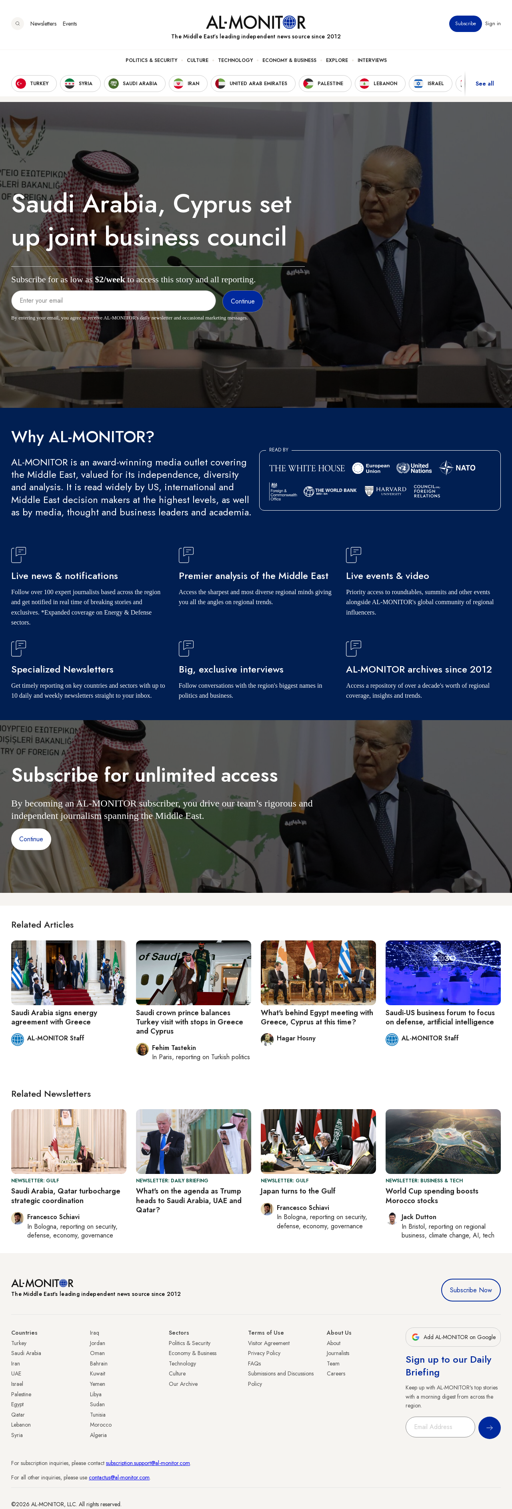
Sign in (493, 23)
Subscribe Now (471, 1290)
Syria (17, 1435)
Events (70, 24)
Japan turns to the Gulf (298, 1191)
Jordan (97, 1343)
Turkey (18, 1343)
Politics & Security (151, 60)
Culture (197, 60)
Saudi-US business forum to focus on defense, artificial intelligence (440, 1017)
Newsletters (43, 24)
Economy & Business (289, 60)
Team (333, 1363)
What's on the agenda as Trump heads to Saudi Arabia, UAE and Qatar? (189, 1200)
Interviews (372, 60)
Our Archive (183, 1384)
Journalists (338, 1353)
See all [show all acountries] (485, 84)
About (333, 1343)
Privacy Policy (264, 1353)
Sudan (97, 1404)
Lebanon (21, 1425)
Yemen (97, 1384)
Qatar (18, 1415)
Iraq (94, 1333)
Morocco (101, 1425)
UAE (16, 1373)
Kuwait (97, 1373)
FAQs (254, 1363)
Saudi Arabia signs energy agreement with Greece (54, 1017)
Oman (97, 1353)
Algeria (98, 1435)
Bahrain (99, 1363)
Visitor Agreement (269, 1343)
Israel (17, 1384)
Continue (31, 839)
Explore (337, 60)
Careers (336, 1373)
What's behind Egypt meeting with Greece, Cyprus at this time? (317, 1017)
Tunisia (98, 1415)
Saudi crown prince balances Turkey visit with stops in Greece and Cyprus (189, 1022)
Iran (15, 1363)
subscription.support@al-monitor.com (148, 1463)
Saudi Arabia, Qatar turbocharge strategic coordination (65, 1196)
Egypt (17, 1404)
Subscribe (465, 23)
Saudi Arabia (26, 1353)
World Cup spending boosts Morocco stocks (432, 1196)
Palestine (21, 1394)
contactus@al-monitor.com (119, 1477)
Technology (235, 60)
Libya (96, 1394)
